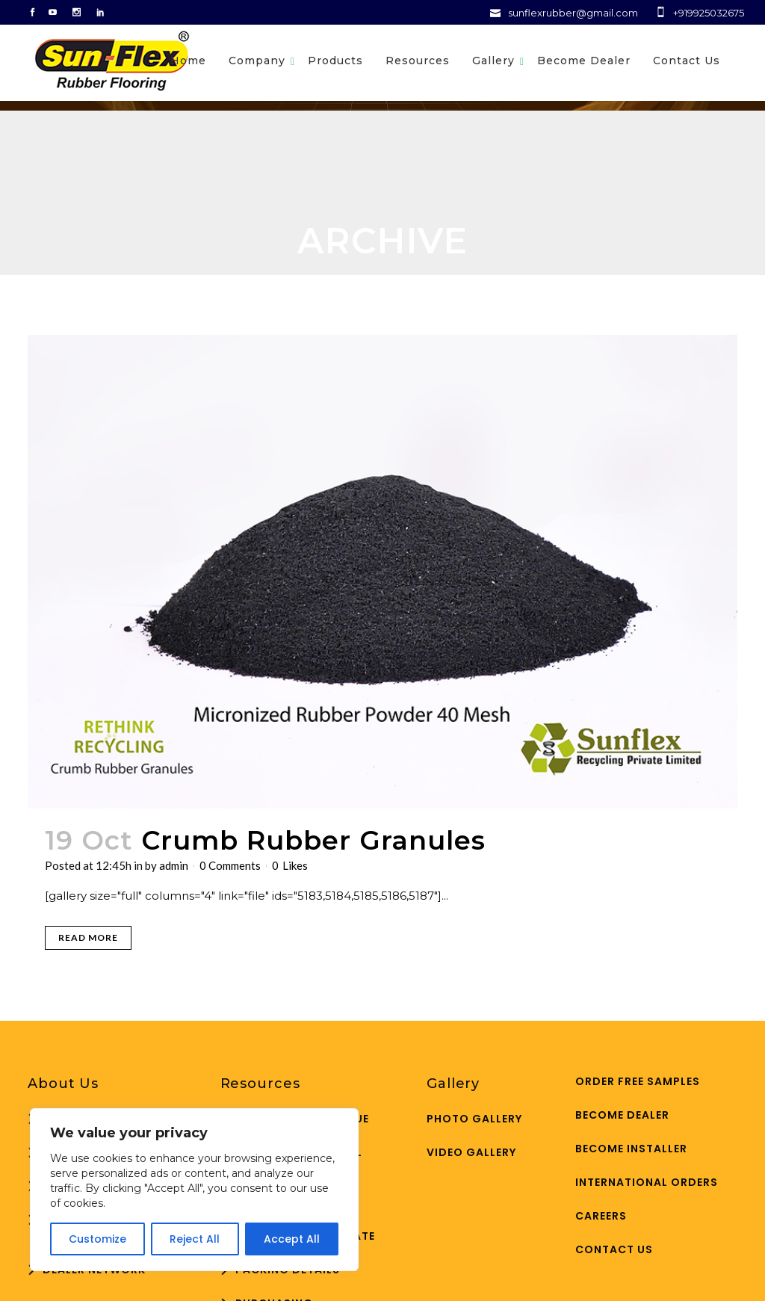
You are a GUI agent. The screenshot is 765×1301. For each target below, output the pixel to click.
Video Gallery (471, 1152)
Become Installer (631, 1148)
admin (173, 865)
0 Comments (230, 865)
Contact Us (614, 1249)
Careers (601, 1215)
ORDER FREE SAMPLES (637, 1081)
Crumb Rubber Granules (313, 840)
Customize (97, 1239)
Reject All (195, 1239)
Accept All (292, 1239)
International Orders (646, 1182)
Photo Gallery (474, 1118)
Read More (88, 937)
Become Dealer (622, 1114)
